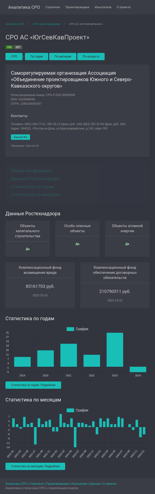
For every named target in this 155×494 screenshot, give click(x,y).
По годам (36, 56)
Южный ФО (20, 137)
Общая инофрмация (31, 170)
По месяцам (63, 56)
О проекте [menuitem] (123, 7)
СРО (14, 56)
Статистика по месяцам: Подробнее (35, 466)
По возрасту (91, 56)
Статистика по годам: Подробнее (33, 385)
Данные (95, 483)
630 (9, 47)
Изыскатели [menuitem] (103, 7)
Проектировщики (58, 483)
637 (18, 47)
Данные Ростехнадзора (35, 178)
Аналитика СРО (16, 483)
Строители (37, 483)
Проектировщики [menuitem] (77, 7)
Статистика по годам (32, 186)
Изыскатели (79, 483)
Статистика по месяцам (35, 194)
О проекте (109, 483)
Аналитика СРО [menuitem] (24, 7)
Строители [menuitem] (52, 7)
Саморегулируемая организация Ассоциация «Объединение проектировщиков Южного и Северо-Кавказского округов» (71, 79)
